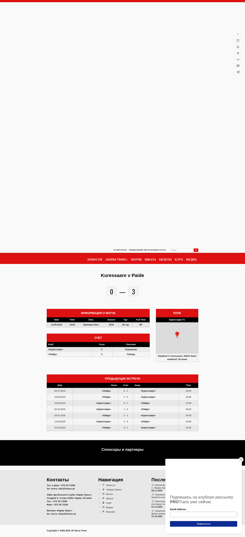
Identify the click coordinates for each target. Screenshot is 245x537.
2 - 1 (126, 415)
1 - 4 (126, 421)
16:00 (188, 415)
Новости (95, 259)
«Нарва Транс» (116, 259)
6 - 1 (126, 391)
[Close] (241, 459)
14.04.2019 (59, 403)
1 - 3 (126, 409)
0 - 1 (126, 403)
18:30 (188, 409)
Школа (150, 259)
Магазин (108, 512)
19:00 (188, 391)
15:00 (188, 421)
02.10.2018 (59, 409)
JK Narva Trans (120, 250)
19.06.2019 (59, 397)
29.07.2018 (59, 415)
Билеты (165, 259)
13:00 (188, 403)
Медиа (191, 259)
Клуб (179, 259)
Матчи (136, 259)
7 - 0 (126, 397)
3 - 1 (126, 427)
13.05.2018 (59, 421)
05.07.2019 (59, 391)
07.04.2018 (59, 427)
